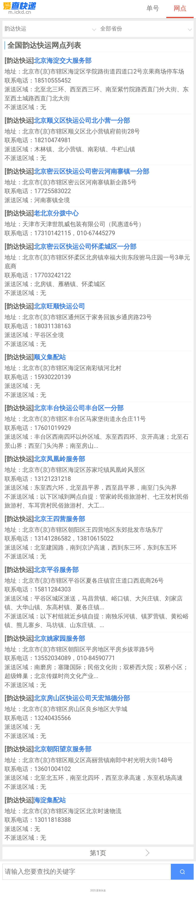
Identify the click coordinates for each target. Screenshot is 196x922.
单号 (152, 8)
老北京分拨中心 (56, 213)
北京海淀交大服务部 (62, 60)
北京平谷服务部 (56, 570)
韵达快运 (15, 28)
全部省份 (111, 28)
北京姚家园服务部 (59, 638)
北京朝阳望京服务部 (62, 749)
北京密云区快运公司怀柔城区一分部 (85, 246)
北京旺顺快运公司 (59, 306)
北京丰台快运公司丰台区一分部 (79, 408)
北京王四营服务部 (59, 519)
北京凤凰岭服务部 (59, 459)
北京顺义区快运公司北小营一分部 (82, 120)
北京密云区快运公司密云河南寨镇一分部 (91, 171)
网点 (180, 8)
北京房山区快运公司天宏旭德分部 (82, 698)
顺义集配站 (50, 357)
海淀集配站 (50, 800)
